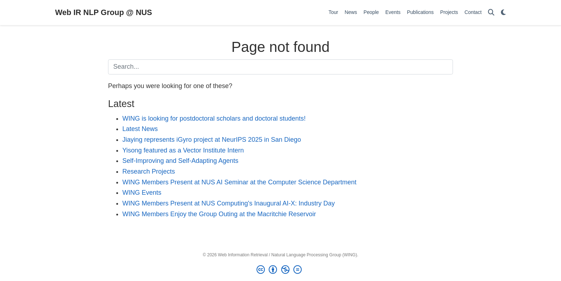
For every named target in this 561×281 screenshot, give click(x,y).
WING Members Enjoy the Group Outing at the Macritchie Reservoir (219, 214)
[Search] (491, 13)
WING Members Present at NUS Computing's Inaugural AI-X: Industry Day (228, 203)
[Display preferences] (503, 13)
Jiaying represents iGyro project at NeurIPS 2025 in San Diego (211, 139)
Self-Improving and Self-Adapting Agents (180, 160)
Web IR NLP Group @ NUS (103, 12)
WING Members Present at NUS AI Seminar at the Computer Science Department (239, 182)
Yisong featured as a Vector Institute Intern (183, 150)
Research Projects (148, 171)
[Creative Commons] (280, 270)
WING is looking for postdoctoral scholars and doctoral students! (214, 118)
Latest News (140, 128)
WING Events (141, 192)
